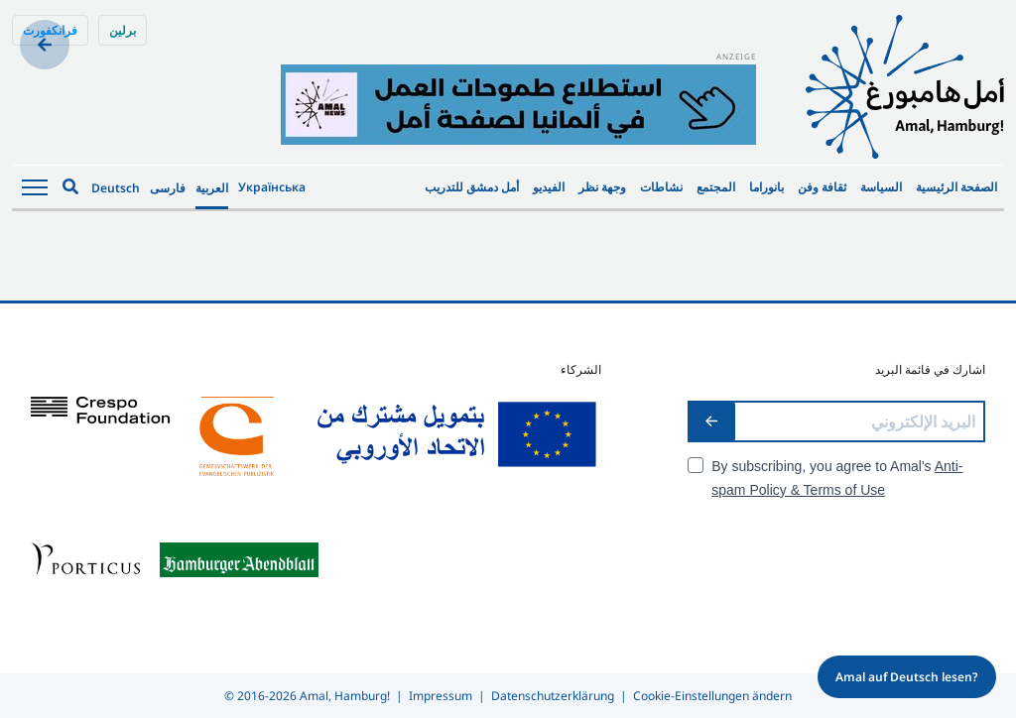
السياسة (881, 187)
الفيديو (549, 187)
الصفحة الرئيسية (956, 187)
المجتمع (716, 187)
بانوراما (766, 187)
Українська (272, 187)
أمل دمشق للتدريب (472, 187)
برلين (122, 30)
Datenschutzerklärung (552, 695)
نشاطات (661, 187)
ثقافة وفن (822, 187)
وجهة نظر (602, 187)
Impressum (440, 695)
